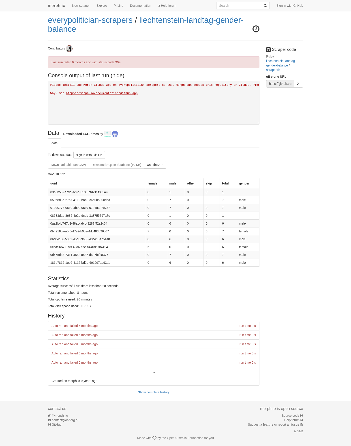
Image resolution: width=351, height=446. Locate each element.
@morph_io (60, 415)
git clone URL (276, 76)
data (54, 143)
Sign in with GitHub (289, 5)
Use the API (155, 165)
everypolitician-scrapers (90, 20)
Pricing (118, 5)
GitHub (57, 424)
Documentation (140, 5)
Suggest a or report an (274, 424)
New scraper (81, 5)
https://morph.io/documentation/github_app (102, 93)
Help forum (167, 5)
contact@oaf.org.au (65, 420)
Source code (291, 415)
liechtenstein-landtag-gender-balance (146, 24)
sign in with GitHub (89, 155)
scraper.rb (273, 70)
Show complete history (153, 392)
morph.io (56, 5)
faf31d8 (298, 431)
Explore (101, 5)
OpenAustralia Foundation (185, 438)
